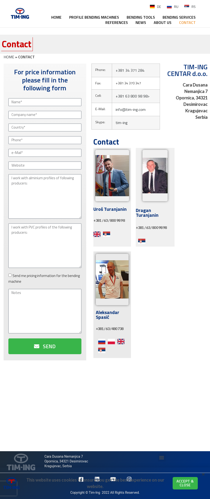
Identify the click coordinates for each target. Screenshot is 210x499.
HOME (56, 17)
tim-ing (122, 122)
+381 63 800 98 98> (132, 96)
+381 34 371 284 (130, 70)
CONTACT (187, 22)
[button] (162, 457)
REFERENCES (116, 22)
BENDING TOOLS (141, 17)
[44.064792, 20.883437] (105, 409)
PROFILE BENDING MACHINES (94, 17)
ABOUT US (162, 22)
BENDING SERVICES (179, 17)
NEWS (141, 22)
